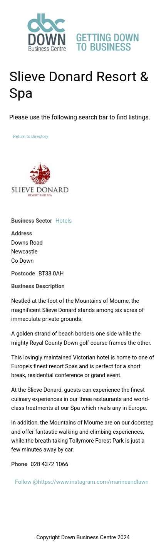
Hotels (63, 220)
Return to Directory (30, 136)
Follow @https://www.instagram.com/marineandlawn (82, 481)
